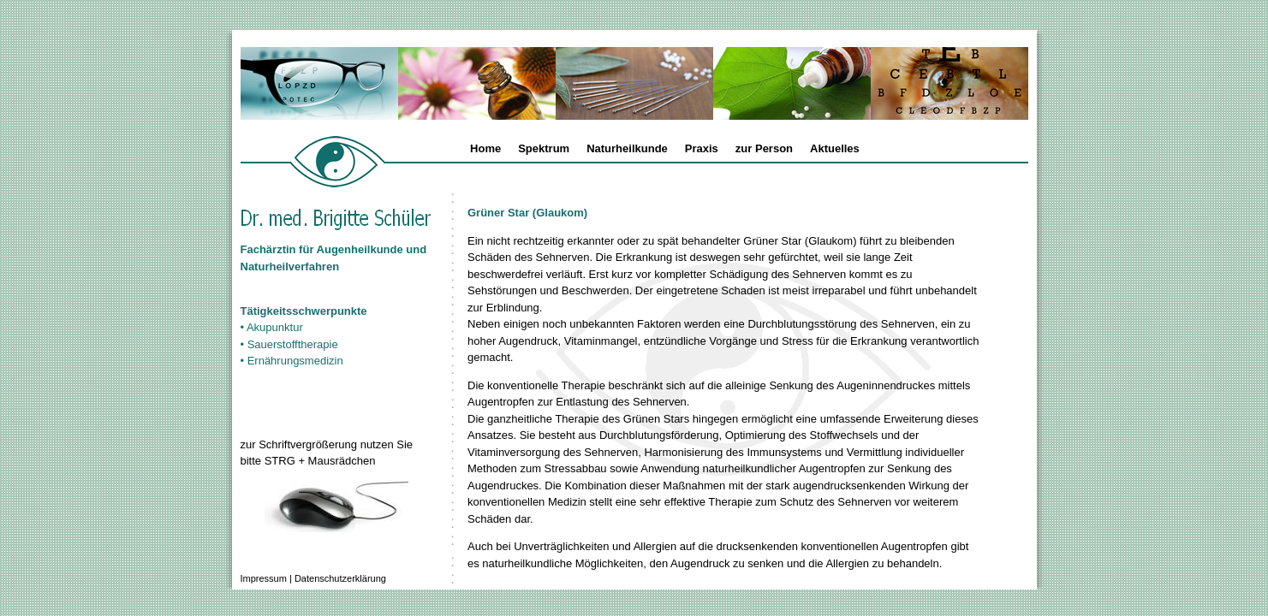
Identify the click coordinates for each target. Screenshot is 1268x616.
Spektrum (543, 148)
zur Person (764, 148)
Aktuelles (835, 148)
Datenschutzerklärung (340, 578)
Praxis (701, 148)
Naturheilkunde (627, 148)
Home (485, 148)
